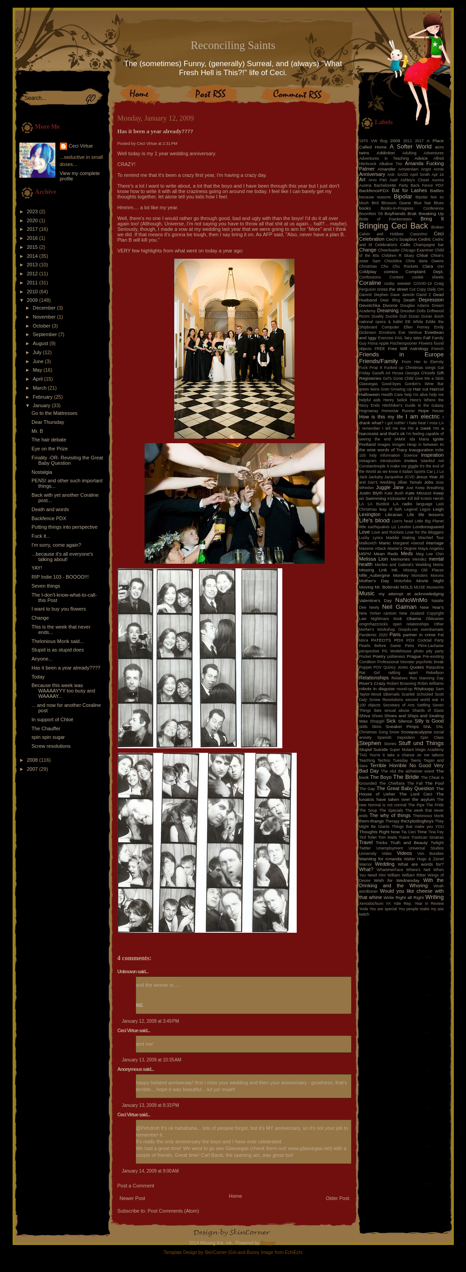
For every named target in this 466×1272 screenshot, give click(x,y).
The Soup (368, 810)
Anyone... (42, 658)
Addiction (385, 152)
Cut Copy (417, 289)
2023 (33, 211)
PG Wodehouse (396, 651)
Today (38, 676)
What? (366, 869)
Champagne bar (428, 245)
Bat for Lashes (409, 190)
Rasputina (435, 667)
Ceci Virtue (81, 145)
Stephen (370, 743)
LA (361, 504)
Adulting (409, 153)
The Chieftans (392, 783)
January (42, 405)
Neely (374, 607)
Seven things (46, 586)
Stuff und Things (420, 743)
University (368, 853)
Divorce (390, 305)
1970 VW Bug (373, 141)
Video (387, 853)
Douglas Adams (415, 305)
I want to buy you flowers (59, 608)
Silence (405, 721)
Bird (375, 203)
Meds (407, 553)
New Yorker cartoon (378, 613)
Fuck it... (41, 536)
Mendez (419, 559)
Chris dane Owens (424, 261)
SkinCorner (215, 1252)
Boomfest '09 (371, 213)
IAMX (399, 438)
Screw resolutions (51, 746)
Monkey (401, 575)
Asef (393, 180)
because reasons (375, 197)
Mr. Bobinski (387, 586)
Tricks (381, 842)
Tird (362, 837)
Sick (391, 721)
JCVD (409, 477)
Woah (439, 886)
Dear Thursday (48, 422)
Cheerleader (388, 250)
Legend (410, 509)
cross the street (392, 289)
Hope (423, 410)
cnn (440, 266)
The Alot (388, 771)
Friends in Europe (401, 354)
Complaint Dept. (425, 271)
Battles (436, 190)
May (38, 370)
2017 (33, 229)
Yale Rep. (403, 903)
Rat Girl (369, 672)
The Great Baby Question (405, 788)
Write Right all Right (404, 897)
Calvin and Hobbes (381, 234)
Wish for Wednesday (397, 880)
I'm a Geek (419, 428)
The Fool (434, 783)
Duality (377, 316)
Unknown (127, 971)
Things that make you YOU (417, 826)
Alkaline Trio (391, 164)
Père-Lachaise (431, 645)
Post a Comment (136, 1185)
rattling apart (402, 672)
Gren (384, 389)
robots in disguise (377, 688)
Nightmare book (387, 618)
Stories (390, 744)
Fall (426, 337)
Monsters (420, 575)
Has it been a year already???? (66, 667)
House (437, 411)
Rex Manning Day (426, 678)
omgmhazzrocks (373, 624)
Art (362, 179)
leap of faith (390, 509)
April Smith (420, 174)
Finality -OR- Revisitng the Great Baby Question (67, 460)
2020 (33, 220)
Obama (414, 618)
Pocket (365, 656)
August (41, 343)
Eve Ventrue (410, 332)
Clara (427, 266)
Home (235, 1196)
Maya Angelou (431, 548)
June (39, 361)
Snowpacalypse (416, 731)
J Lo (440, 471)
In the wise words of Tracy (401, 447)
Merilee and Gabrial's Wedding (403, 564)
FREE (380, 348)
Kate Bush (394, 493)
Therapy (392, 821)
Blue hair (422, 203)
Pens (409, 645)
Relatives (399, 678)
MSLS (406, 586)
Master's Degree (401, 548)
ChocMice (393, 261)
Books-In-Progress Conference (412, 208)
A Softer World (411, 146)
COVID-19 (422, 283)
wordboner (368, 891)
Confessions (370, 277)
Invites (410, 460)
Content (396, 277)
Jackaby (375, 477)
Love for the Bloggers (424, 532)
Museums (434, 587)
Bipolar (403, 196)
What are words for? (420, 864)
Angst (426, 169)
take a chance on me (408, 755)
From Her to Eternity (422, 362)
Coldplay (367, 271)
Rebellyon (434, 672)
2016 (33, 238)
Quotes (417, 667)
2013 (33, 264)
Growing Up (401, 389)
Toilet (372, 837)
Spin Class (432, 737)
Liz (393, 527)
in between (428, 444)
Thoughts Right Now (379, 831)
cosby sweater (397, 283)
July (38, 352)
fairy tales (413, 338)
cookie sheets (427, 277)
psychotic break (430, 662)
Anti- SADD (397, 174)
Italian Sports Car (417, 471)
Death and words (50, 509)
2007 (33, 769)
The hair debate (49, 439)
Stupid (365, 749)
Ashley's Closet (414, 180)
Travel (366, 842)
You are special (383, 909)
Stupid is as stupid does (58, 649)
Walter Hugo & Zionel (424, 859)
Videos (404, 853)
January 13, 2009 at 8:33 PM (150, 1105)
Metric (438, 564)
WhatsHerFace (390, 869)
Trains (404, 837)
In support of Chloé (52, 719)
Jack (363, 477)
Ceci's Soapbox (401, 239)
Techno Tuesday (393, 760)
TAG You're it (372, 755)
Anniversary (372, 174)
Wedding (384, 864)
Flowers (426, 343)
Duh (403, 316)
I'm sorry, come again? (56, 545)
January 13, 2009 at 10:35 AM (151, 1059)
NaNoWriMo (411, 600)
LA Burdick (378, 504)
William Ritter (414, 875)
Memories (400, 559)
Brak (411, 213)
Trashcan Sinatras (427, 837)
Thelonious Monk (428, 816)
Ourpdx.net (408, 629)
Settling (423, 705)
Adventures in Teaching (384, 158)
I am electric (423, 416)
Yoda (363, 909)
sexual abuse (397, 710)
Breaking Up (431, 213)
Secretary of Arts (398, 705)
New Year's (432, 607)
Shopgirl (377, 721)
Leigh (438, 509)
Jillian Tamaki (410, 482)
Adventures (434, 153)
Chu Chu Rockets (399, 266)
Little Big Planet (429, 521)
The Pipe (416, 805)
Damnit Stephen (374, 294)
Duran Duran (420, 316)
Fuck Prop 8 (370, 367)
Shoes (377, 716)
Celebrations (386, 245)
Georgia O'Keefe (420, 373)
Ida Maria (419, 439)
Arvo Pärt (377, 180)
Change (40, 617)
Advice (421, 158)
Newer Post (132, 1198)
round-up (404, 689)
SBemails (391, 694)
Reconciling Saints (232, 45)
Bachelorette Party (391, 185)
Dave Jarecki (402, 294)
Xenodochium (371, 903)
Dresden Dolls (412, 311)
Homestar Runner (398, 411)
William (394, 875)
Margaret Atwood (408, 543)
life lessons (431, 514)
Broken (437, 227)
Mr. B (37, 431)
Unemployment (389, 848)
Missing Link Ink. (379, 569)
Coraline (370, 282)
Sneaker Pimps (402, 726)
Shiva (365, 715)
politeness (396, 656)
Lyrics (378, 537)
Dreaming (387, 310)
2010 (33, 291)
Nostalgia (42, 472)
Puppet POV (370, 667)
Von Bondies (430, 853)
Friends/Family (378, 361)
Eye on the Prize (50, 448)
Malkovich (368, 543)
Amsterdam (408, 169)
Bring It (432, 218)
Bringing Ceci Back (393, 225)
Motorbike (403, 581)
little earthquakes (374, 527)
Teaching (367, 760)
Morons (436, 575)
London (404, 527)
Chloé (422, 255)
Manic (384, 542)
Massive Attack (372, 548)
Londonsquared (428, 526)
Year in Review (429, 903)
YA (388, 903)
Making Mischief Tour (423, 537)
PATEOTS (381, 640)
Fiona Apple (378, 343)
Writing (434, 897)
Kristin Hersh (432, 498)
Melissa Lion (373, 559)
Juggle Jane (390, 487)
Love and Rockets (387, 532)
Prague (414, 656)
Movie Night (430, 580)
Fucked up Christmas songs (410, 367)
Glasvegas (368, 384)
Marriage (435, 542)
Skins (377, 726)
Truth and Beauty (409, 842)
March (40, 388)
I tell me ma (394, 428)
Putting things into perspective (65, 527)
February (43, 397)
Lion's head (402, 521)
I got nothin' (395, 423)
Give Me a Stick (429, 378)
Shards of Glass (427, 710)
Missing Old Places (423, 570)
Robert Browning (401, 683)
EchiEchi (294, 1252)
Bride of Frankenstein (385, 219)
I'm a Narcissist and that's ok (401, 431)
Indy (373, 455)
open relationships (411, 624)
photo (419, 651)
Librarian (393, 514)
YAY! (37, 568)
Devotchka (369, 305)
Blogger (268, 1243)
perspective (369, 651)
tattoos (437, 755)
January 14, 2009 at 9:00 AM (150, 1171)
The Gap (367, 789)
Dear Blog (390, 300)
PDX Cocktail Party (425, 640)
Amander (387, 168)
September (46, 334)
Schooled (424, 694)
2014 (33, 256)
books (365, 208)
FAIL (399, 338)
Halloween (369, 394)
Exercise (386, 338)
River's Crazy (372, 683)
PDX (398, 640)
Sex (377, 710)
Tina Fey (435, 832)
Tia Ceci (408, 832)
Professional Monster (396, 662)
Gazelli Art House (388, 373)
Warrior (365, 864)
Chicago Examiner (417, 250)
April (38, 379)
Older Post (337, 1198)
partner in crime (419, 634)
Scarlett (408, 694)
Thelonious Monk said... (58, 641)
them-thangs (371, 820)
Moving (366, 586)
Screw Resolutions (386, 699)
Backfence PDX (49, 518)
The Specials (391, 810)
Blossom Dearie (396, 203)
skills (363, 726)
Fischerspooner (403, 343)
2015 (33, 247)
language (424, 504)
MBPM (365, 554)
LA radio (402, 503)
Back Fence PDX (427, 185)
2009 (33, 300)
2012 (33, 273)
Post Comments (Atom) (173, 1211)
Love (364, 532)
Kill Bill (413, 498)
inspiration (432, 455)
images (384, 444)
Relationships (374, 677)
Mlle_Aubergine (374, 575)
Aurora (437, 180)
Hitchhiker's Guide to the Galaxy (413, 405)
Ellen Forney (417, 327)
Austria (365, 185)
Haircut (436, 389)
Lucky (364, 537)
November (45, 316)
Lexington (370, 514)
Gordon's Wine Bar (424, 384)
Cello (405, 244)
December (45, 307)
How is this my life (381, 416)
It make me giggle (402, 466)
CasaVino (418, 234)
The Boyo (381, 777)
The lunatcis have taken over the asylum (401, 796)
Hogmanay (369, 411)
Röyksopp (424, 688)
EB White (414, 321)
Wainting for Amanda (380, 858)
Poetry (379, 656)
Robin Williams (430, 683)
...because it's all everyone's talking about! (62, 556)
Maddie (392, 537)
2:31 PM (170, 143)
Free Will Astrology (408, 348)
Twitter (365, 848)
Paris (395, 634)
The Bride (406, 776)
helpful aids (370, 400)
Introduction (390, 460)
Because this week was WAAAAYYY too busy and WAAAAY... (63, 691)
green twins (369, 389)
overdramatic (432, 629)
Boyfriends (395, 213)
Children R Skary (397, 255)
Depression (431, 299)
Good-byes (391, 384)
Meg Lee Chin (430, 554)
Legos (425, 509)
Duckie (391, 316)
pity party (435, 651)
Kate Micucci (418, 492)
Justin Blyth (371, 492)
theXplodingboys (417, 820)
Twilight (436, 843)
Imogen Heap (404, 444)
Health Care (392, 394)
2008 (33, 760)
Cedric (424, 239)
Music (367, 593)
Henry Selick (395, 400)
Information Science (398, 455)
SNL (427, 726)
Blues (438, 203)
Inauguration (421, 449)
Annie (439, 169)
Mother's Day (374, 580)
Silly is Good (429, 721)
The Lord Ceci (415, 793)
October (42, 325)
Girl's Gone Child (398, 378)
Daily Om (435, 289)
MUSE (419, 587)
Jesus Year (427, 476)
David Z (423, 294)
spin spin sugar (48, 737)
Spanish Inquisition (396, 737)
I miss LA (435, 423)
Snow (394, 732)
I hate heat (416, 423)
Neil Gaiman (399, 606)
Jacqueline (393, 477)
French (437, 348)
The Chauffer (46, 728)
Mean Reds (386, 553)
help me (437, 394)
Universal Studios (425, 848)
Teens (416, 760)
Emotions (387, 332)
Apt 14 (438, 174)
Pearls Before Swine (380, 645)
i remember (369, 428)
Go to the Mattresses (54, 413)
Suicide (380, 749)
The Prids (435, 805)
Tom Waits (387, 837)
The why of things (390, 815)
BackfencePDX (374, 190)
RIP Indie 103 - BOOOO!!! (60, 577)
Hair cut (420, 389)
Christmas (368, 266)
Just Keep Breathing (425, 487)
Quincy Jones (396, 667)
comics (391, 271)
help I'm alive (416, 394)
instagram (368, 460)
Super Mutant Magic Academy (416, 749)
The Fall (414, 783)
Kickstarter (397, 498)
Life (410, 514)
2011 (33, 282)
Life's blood (374, 520)
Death (409, 299)
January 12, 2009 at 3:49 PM (150, 1021)
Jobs (429, 482)
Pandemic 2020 (373, 635)
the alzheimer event (416, 771)
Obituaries (434, 618)
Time (422, 831)
